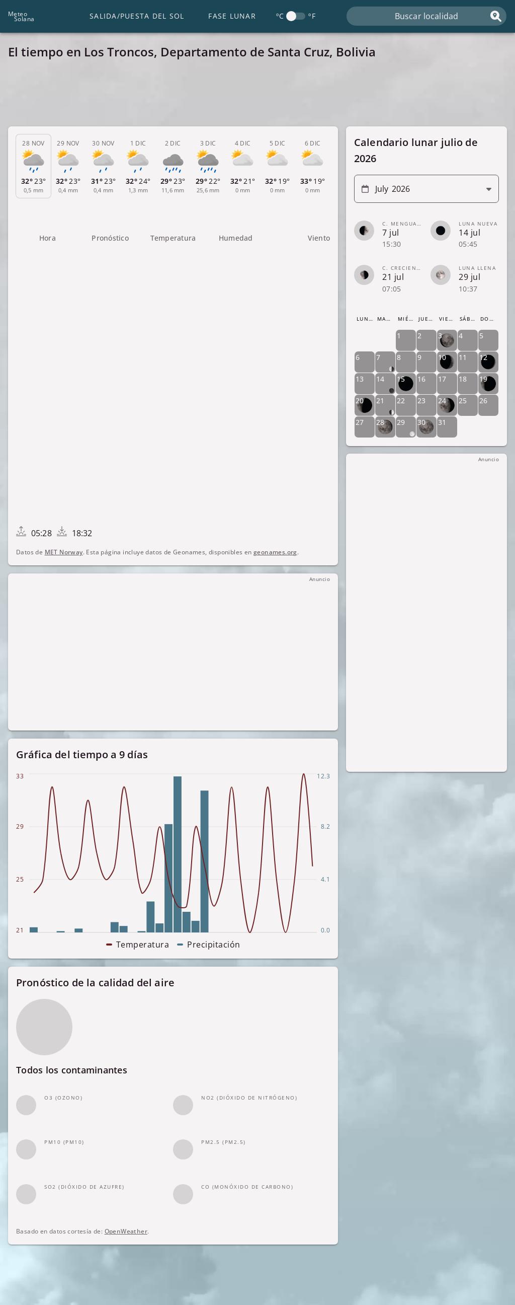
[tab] (33, 166)
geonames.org (275, 552)
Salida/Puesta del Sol (137, 16)
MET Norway (64, 552)
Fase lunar (232, 16)
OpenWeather (126, 1231)
